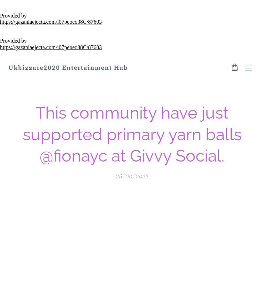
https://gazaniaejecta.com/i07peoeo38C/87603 (51, 22)
